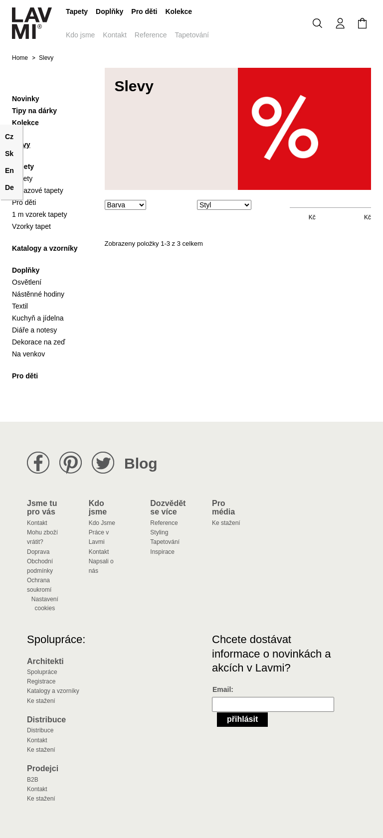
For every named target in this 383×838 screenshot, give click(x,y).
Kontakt (114, 35)
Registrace (41, 681)
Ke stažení (226, 522)
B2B (32, 779)
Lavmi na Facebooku (38, 463)
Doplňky (109, 11)
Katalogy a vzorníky (53, 690)
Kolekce (178, 11)
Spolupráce (42, 672)
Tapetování (192, 35)
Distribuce (40, 730)
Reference (151, 35)
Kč (312, 217)
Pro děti (144, 11)
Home (20, 57)
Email (221, 689)
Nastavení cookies (44, 604)
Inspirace (162, 551)
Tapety (77, 11)
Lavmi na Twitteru (103, 463)
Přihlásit (242, 719)
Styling (159, 532)
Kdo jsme (80, 35)
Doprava (38, 551)
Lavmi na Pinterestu (70, 463)
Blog (141, 463)
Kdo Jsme (102, 522)
